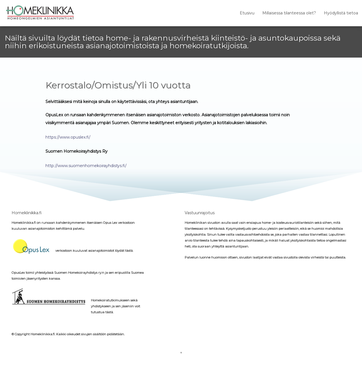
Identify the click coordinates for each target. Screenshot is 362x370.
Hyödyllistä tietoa (341, 13)
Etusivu (247, 13)
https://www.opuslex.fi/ (67, 137)
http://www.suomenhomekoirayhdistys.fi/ (86, 165)
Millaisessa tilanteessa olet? (289, 13)
